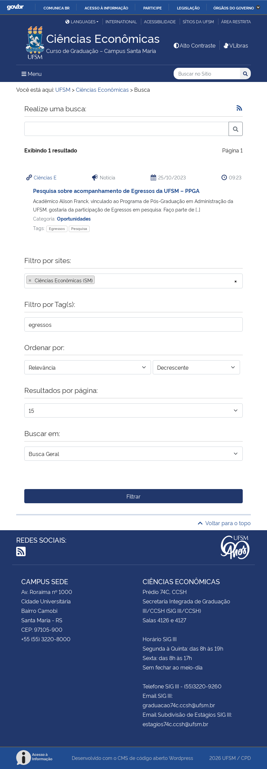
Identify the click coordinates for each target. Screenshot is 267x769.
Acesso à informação (106, 7)
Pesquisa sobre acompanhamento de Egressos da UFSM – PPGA (116, 190)
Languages (80, 21)
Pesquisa (79, 228)
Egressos (57, 228)
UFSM (229, 757)
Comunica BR (56, 7)
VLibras (235, 45)
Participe (152, 7)
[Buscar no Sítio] (206, 74)
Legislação (188, 7)
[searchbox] (98, 280)
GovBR (15, 7)
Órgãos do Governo (233, 7)
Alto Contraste (194, 45)
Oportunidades (74, 218)
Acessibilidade (160, 21)
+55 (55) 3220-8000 (45, 639)
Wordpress (181, 757)
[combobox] (133, 281)
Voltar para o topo (224, 522)
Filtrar (133, 496)
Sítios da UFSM (198, 21)
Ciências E (45, 177)
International (121, 21)
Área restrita (236, 21)
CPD (246, 757)
